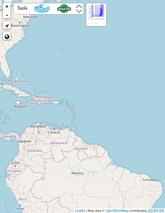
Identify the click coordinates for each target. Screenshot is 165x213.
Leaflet (80, 210)
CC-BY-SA (156, 210)
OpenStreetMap (117, 210)
